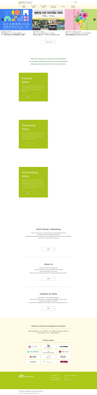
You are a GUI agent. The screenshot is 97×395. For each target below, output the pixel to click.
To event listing (48, 41)
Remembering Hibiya (55, 379)
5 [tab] (50, 38)
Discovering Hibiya (54, 377)
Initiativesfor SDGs (73, 6)
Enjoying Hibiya (54, 375)
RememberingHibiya (43, 6)
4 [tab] (49, 38)
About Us (63, 6)
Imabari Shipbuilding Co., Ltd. (35, 331)
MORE (28, 96)
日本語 (75, 2)
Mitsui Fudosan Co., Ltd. (43, 332)
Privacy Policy (22, 391)
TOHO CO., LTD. (47, 331)
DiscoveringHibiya (33, 6)
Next (94, 19)
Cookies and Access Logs (37, 391)
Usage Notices (28, 391)
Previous (2, 19)
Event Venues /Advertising (53, 6)
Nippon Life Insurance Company (60, 331)
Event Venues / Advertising (70, 375)
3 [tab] (48, 38)
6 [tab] (52, 38)
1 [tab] (45, 38)
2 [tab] (47, 38)
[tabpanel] (16, 22)
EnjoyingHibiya (24, 6)
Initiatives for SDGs (68, 379)
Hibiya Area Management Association (26, 2)
